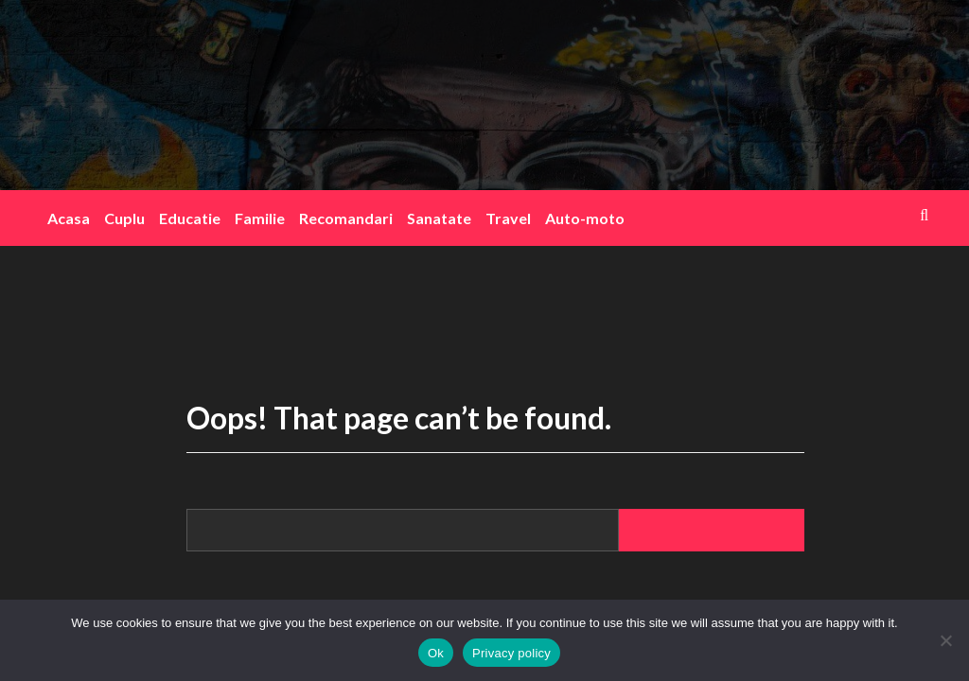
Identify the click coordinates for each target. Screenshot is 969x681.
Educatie (189, 218)
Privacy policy (511, 653)
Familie (260, 218)
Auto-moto (585, 218)
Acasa (68, 218)
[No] (945, 640)
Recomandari (346, 218)
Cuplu (124, 218)
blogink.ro (480, 82)
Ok (436, 653)
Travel (508, 218)
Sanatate (439, 218)
